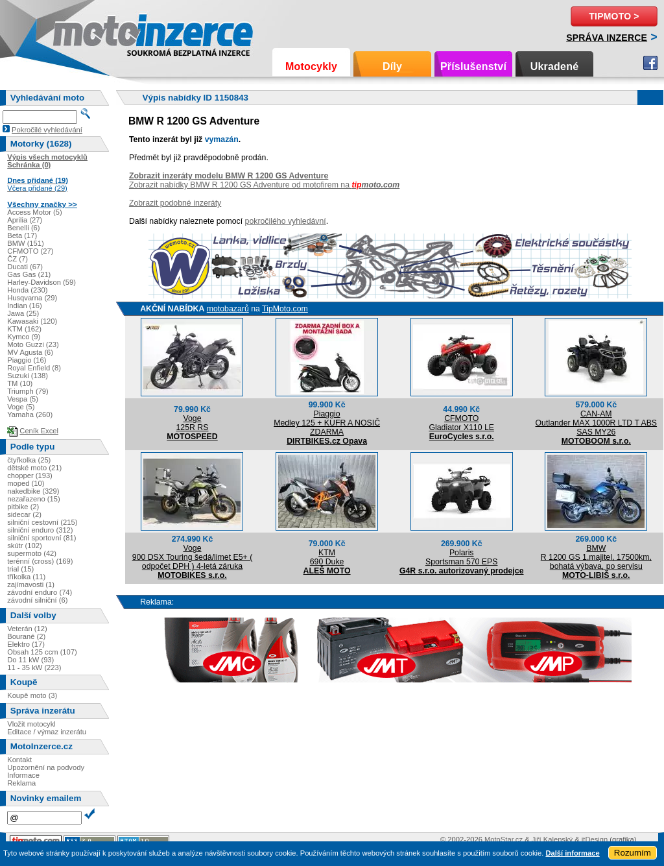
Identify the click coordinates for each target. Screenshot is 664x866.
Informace (23, 775)
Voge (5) (20, 407)
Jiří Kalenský (552, 839)
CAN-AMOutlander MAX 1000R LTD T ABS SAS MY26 (597, 423)
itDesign (595, 839)
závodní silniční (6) (37, 600)
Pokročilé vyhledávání (47, 130)
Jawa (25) (23, 313)
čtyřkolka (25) (29, 460)
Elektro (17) (26, 644)
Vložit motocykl (31, 724)
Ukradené (554, 66)
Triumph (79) (28, 391)
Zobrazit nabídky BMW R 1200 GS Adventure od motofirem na (264, 184)
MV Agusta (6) (30, 352)
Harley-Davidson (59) (41, 282)
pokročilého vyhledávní (285, 221)
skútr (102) (24, 545)
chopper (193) (30, 475)
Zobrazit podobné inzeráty (175, 203)
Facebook (650, 63)
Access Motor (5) (34, 212)
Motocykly (311, 66)
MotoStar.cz (503, 839)
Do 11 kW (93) (30, 660)
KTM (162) (24, 329)
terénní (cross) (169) (40, 561)
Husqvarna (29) (32, 298)
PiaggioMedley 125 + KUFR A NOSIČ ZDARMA (327, 423)
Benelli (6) (23, 228)
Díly (392, 66)
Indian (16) (24, 305)
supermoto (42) (31, 553)
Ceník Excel (38, 431)
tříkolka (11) (26, 577)
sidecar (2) (24, 514)
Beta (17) (22, 235)
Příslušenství (473, 66)
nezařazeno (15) (33, 499)
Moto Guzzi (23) (33, 344)
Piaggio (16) (26, 360)
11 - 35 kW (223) (34, 667)
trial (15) (20, 569)
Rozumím (632, 853)
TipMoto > (614, 16)
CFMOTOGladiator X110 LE (461, 423)
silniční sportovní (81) (41, 538)
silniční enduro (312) (40, 530)
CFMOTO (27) (30, 251)
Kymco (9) (23, 337)
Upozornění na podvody (45, 767)
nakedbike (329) (33, 491)
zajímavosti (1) (30, 584)
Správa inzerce (606, 37)
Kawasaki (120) (32, 321)
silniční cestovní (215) (42, 522)
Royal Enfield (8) (34, 368)
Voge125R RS (192, 423)
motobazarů (228, 308)
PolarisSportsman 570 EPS (461, 557)
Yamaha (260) (30, 414)
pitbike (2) (23, 507)
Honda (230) (27, 290)
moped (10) (25, 483)
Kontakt (19, 760)
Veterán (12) (27, 628)
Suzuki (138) (27, 375)
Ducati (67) (25, 267)
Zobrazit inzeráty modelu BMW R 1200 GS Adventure (228, 175)
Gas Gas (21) (29, 274)
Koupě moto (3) (32, 695)
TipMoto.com (285, 308)
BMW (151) (25, 243)
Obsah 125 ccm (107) (42, 652)
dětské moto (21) (34, 468)
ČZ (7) (17, 259)
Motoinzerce (80, 32)
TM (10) (19, 383)
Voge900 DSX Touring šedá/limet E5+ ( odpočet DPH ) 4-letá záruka (192, 557)
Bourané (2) (26, 636)
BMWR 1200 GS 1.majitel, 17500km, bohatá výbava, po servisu (596, 557)
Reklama (21, 783)
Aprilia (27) (24, 220)
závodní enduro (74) (39, 592)
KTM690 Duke (327, 557)
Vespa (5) (22, 399)
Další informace (572, 853)
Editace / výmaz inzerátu (46, 732)
